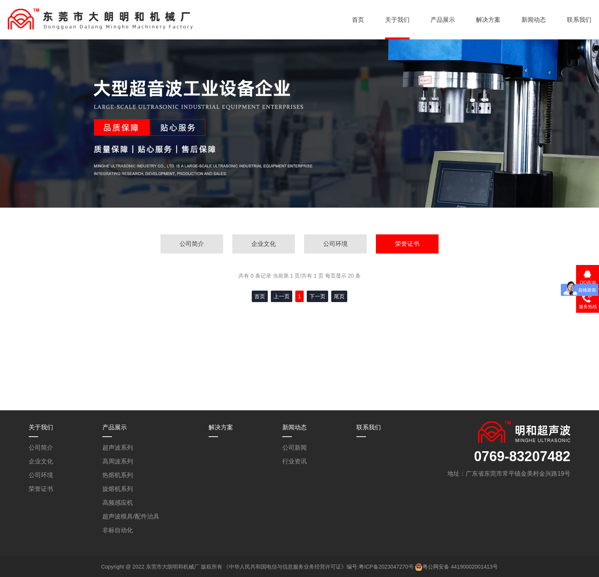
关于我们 (397, 19)
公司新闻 (294, 447)
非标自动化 (117, 530)
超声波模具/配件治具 (130, 516)
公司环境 (335, 244)
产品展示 (443, 19)
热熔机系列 (117, 475)
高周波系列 (117, 461)
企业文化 (263, 244)
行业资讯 (294, 461)
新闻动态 (533, 19)
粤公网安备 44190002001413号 (460, 567)
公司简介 (192, 244)
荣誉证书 (407, 244)
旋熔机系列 (117, 489)
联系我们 (579, 19)
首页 (358, 19)
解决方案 (488, 19)
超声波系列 (117, 447)
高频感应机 (117, 502)
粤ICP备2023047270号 (386, 567)
